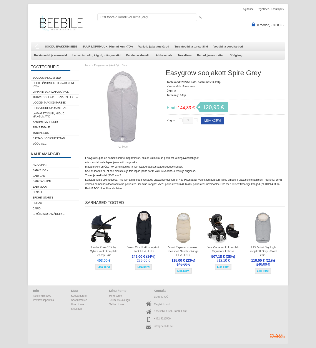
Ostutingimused (42, 295)
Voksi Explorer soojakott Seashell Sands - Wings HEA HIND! (183, 251)
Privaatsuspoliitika (43, 300)
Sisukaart (76, 308)
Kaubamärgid (78, 295)
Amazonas (40, 164)
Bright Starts (43, 197)
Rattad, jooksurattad (211, 55)
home (88, 65)
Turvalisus (185, 55)
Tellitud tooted (117, 304)
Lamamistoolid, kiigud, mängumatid (96, 55)
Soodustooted (79, 300)
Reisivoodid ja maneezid (50, 55)
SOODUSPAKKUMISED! (61, 46)
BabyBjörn (40, 170)
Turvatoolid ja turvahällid (191, 46)
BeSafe (38, 192)
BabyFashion (42, 181)
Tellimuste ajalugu (119, 300)
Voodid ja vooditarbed (228, 46)
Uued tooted (78, 304)
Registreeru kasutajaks (270, 9)
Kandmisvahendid (138, 55)
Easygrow (189, 86)
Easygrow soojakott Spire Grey (110, 65)
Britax (37, 203)
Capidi (37, 208)
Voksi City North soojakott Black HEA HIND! (143, 249)
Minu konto (115, 295)
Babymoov (40, 186)
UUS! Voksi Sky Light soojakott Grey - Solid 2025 (262, 251)
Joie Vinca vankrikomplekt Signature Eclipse (223, 249)
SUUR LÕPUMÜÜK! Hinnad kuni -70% (107, 46)
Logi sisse (248, 9)
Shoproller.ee (277, 336)
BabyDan (39, 175)
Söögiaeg (236, 55)
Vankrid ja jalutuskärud (153, 46)
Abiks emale (164, 55)
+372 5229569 (162, 318)
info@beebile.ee (163, 326)
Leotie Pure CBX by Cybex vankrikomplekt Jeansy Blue (103, 251)
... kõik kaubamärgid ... (49, 214)
